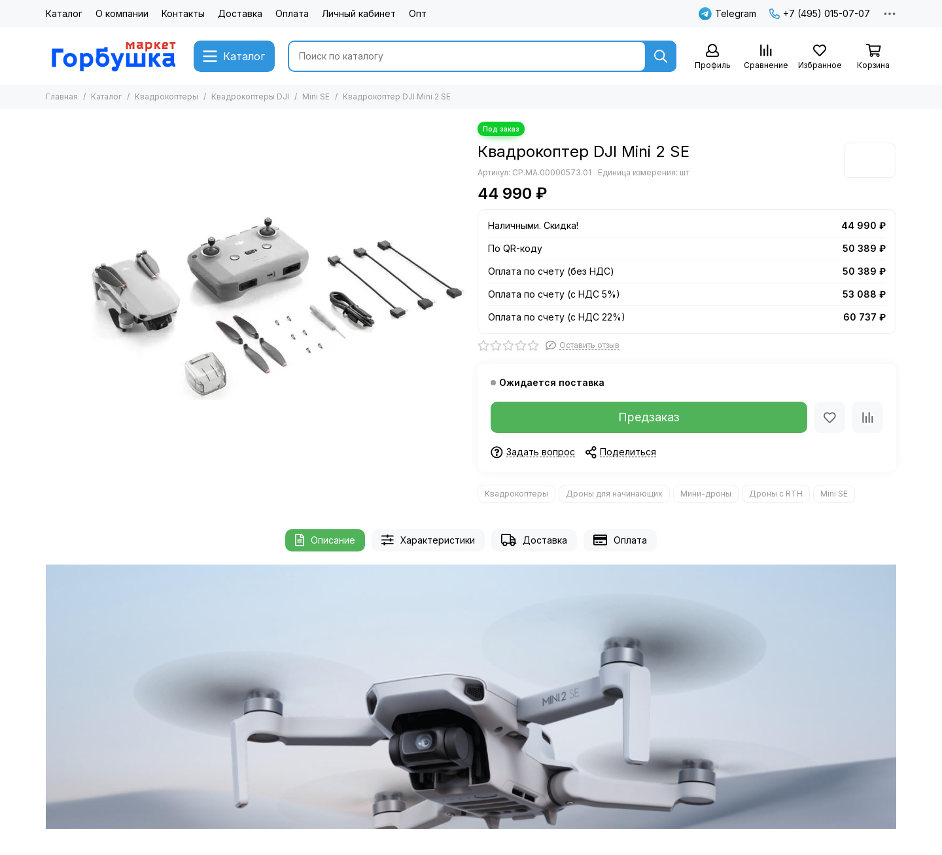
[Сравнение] (766, 57)
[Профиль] (712, 57)
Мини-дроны (705, 493)
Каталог (64, 13)
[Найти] (660, 56)
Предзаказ (649, 417)
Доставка (240, 13)
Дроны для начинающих (614, 493)
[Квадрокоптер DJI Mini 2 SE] (278, 308)
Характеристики (428, 540)
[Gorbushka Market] (113, 56)
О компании (122, 13)
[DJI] (870, 160)
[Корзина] (873, 57)
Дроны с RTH (776, 493)
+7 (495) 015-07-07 (819, 13)
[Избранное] (820, 57)
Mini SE (316, 96)
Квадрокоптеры (166, 96)
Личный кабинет (359, 13)
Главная (62, 96)
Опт (418, 13)
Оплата (292, 13)
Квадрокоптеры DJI (250, 96)
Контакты (183, 13)
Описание (325, 540)
